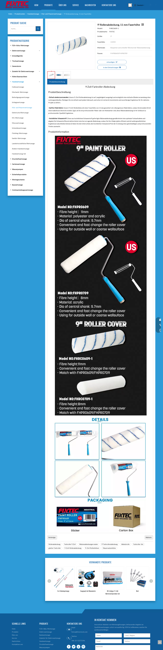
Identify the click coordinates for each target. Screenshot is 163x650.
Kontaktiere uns (17, 644)
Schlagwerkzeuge (18, 102)
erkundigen (112, 62)
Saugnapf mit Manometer (88, 591)
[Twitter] (73, 647)
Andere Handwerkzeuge (20, 149)
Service (14, 638)
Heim (13, 629)
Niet (137, 591)
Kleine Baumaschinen (19, 76)
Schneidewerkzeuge (19, 128)
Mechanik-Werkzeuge (20, 92)
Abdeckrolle (125, 544)
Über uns (15, 635)
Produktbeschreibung (57, 82)
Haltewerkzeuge (18, 87)
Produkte (15, 632)
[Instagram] (83, 647)
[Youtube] (78, 647)
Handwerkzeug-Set (19, 154)
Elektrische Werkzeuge (20, 113)
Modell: (100, 28)
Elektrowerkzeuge (18, 51)
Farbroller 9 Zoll (70, 544)
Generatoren (16, 66)
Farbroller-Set (138, 544)
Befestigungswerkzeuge (20, 97)
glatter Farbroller (55, 548)
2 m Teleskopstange (63, 591)
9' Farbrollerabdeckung (110, 544)
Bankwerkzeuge (44, 635)
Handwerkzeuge (18, 82)
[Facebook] (69, 647)
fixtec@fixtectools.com (79, 632)
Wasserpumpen (17, 169)
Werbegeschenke (18, 180)
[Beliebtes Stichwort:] (130, 5)
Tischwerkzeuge (18, 61)
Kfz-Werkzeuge (17, 118)
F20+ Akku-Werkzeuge (20, 45)
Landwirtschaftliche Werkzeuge (23, 143)
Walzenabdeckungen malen (88, 544)
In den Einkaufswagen (112, 67)
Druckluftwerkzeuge (19, 159)
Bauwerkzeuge (17, 185)
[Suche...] (23, 28)
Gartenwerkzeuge (18, 164)
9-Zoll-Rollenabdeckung (73, 548)
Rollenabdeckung (54, 544)
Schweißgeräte (17, 56)
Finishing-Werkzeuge (19, 133)
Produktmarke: (102, 32)
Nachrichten (16, 641)
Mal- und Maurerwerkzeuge (22, 107)
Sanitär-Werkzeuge (19, 138)
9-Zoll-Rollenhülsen (92, 548)
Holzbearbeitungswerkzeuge (22, 190)
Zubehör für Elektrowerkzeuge (23, 71)
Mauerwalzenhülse (109, 548)
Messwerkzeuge (18, 123)
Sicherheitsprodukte (19, 174)
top (160, 642)
